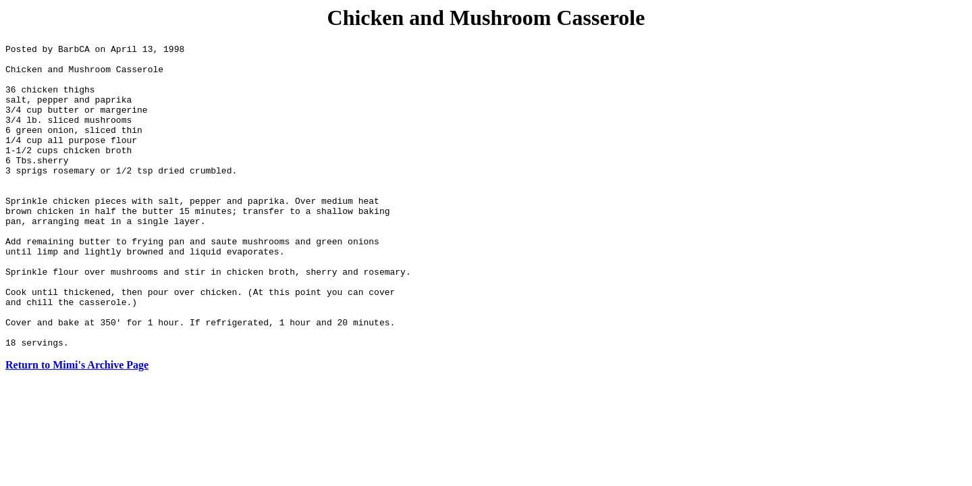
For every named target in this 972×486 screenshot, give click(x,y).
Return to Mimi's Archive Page (76, 425)
